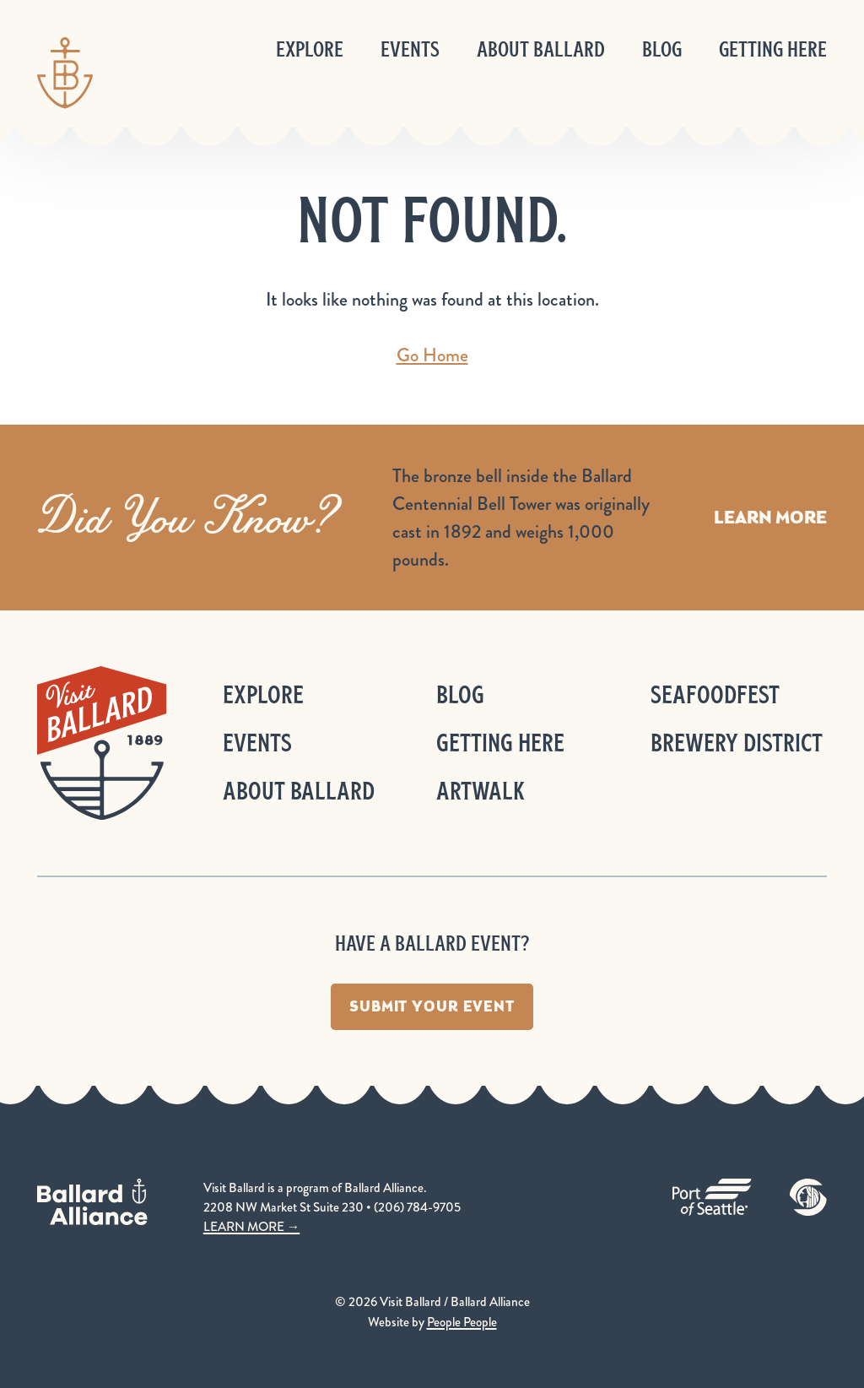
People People (462, 1322)
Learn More (770, 517)
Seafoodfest (715, 694)
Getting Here (773, 49)
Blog (662, 49)
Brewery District (737, 742)
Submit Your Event (432, 1006)
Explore (309, 49)
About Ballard (541, 49)
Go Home (432, 355)
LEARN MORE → (251, 1226)
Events (410, 49)
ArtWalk (480, 790)
